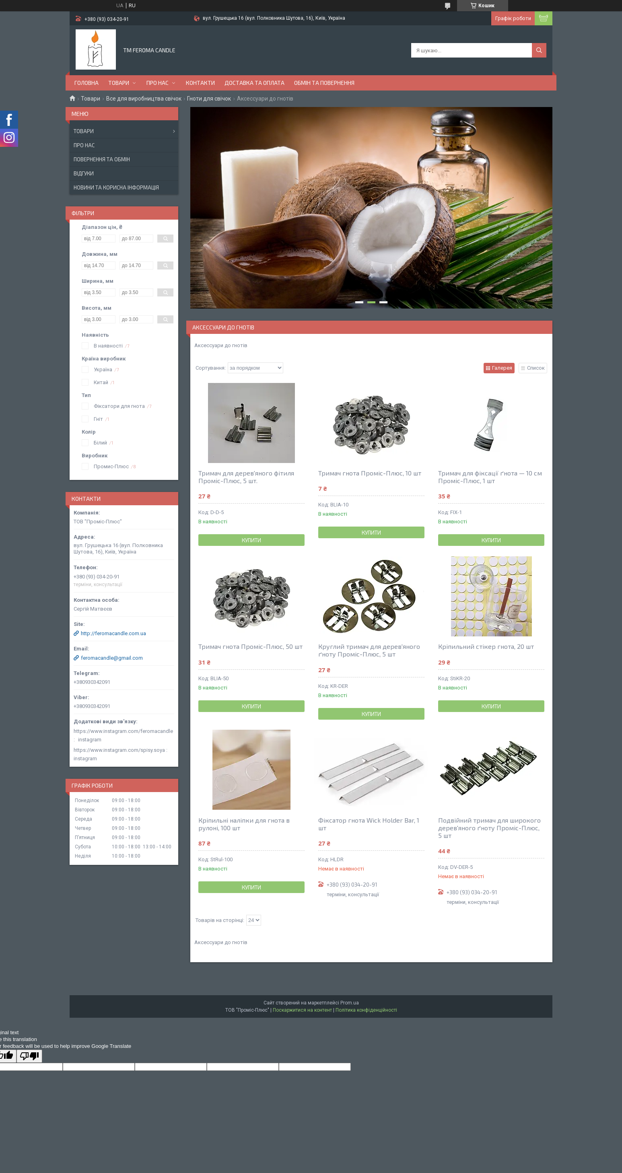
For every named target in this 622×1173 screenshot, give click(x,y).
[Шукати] (539, 50)
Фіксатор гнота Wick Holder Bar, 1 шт (368, 823)
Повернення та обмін (102, 159)
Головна (86, 82)
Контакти (200, 82)
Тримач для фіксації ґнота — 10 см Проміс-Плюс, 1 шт (490, 476)
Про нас (157, 82)
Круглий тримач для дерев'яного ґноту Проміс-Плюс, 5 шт (369, 650)
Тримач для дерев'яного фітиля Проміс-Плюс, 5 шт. (246, 476)
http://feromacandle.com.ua (113, 633)
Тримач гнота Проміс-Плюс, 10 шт (369, 473)
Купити (251, 540)
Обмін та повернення (324, 82)
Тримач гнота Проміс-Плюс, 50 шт (250, 646)
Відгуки (84, 173)
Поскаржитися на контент (302, 1010)
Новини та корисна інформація (116, 187)
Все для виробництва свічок (143, 98)
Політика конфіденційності (366, 1010)
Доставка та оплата (254, 82)
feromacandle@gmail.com (112, 658)
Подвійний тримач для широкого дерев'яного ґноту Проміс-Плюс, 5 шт (489, 827)
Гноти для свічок (209, 98)
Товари (118, 82)
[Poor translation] (29, 1056)
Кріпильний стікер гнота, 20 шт (486, 646)
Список (536, 368)
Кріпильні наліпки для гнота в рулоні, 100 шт (244, 823)
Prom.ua (349, 1003)
